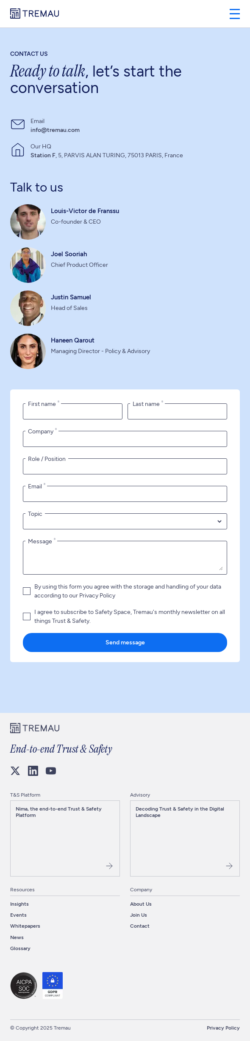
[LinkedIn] (33, 771)
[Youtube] (51, 771)
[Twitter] (15, 771)
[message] (125, 557)
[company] (125, 439)
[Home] (34, 13)
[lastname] (177, 411)
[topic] (125, 521)
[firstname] (72, 411)
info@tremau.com (55, 130)
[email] (125, 493)
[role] (125, 466)
